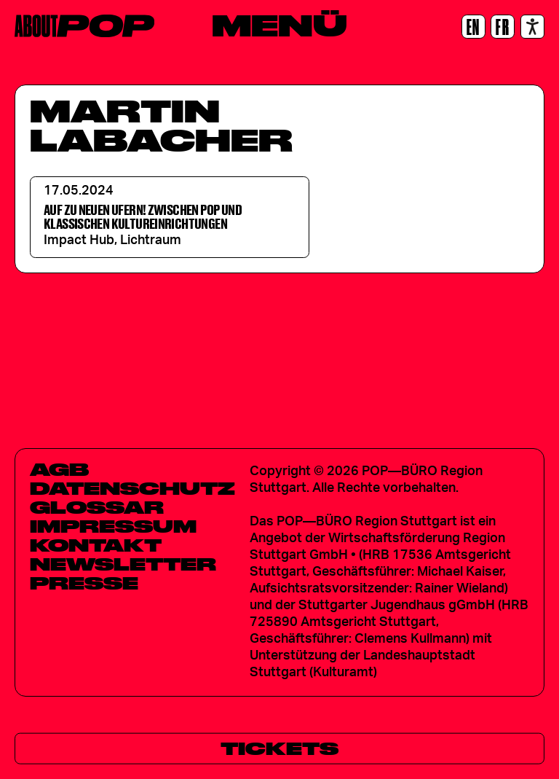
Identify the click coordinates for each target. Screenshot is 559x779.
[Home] (84, 26)
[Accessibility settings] (532, 26)
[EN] (473, 26)
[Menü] (279, 25)
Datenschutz (132, 488)
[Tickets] (279, 749)
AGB (59, 469)
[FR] (502, 26)
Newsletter (123, 564)
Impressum (113, 526)
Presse (84, 583)
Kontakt (96, 545)
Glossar (97, 507)
